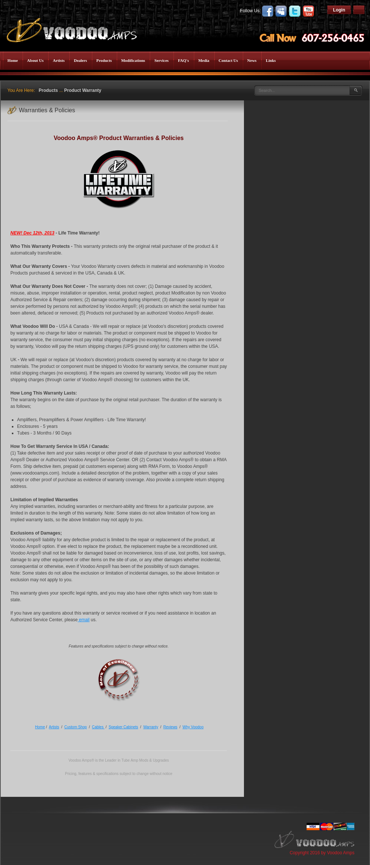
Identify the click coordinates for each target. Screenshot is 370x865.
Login (339, 10)
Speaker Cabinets (123, 727)
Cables (98, 727)
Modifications (133, 60)
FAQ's (183, 60)
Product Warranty (82, 90)
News (252, 60)
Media (203, 60)
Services (161, 60)
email (83, 619)
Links (271, 60)
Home (12, 60)
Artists (59, 60)
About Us (35, 60)
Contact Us (228, 60)
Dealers (80, 60)
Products (104, 60)
